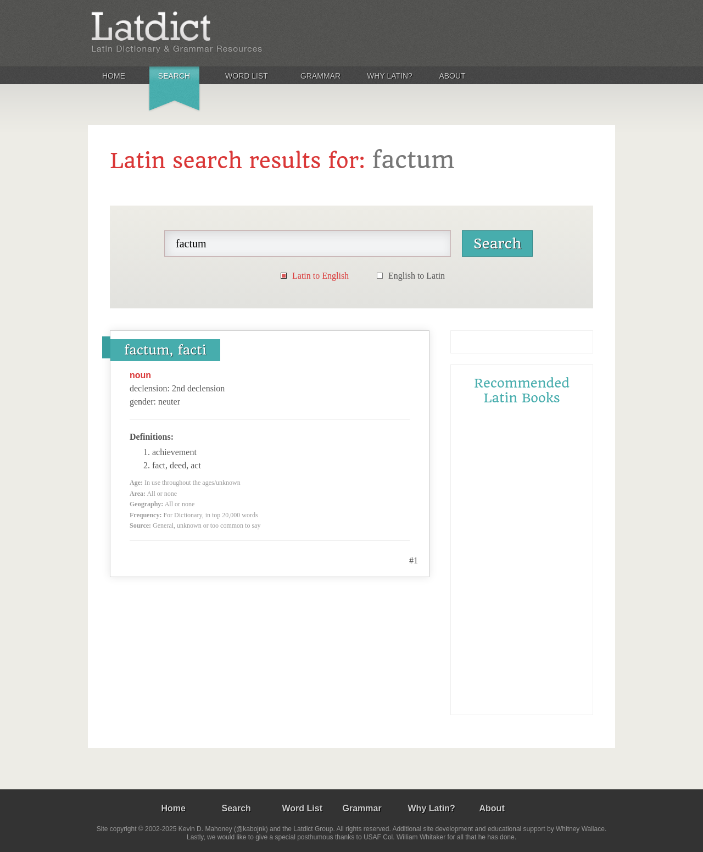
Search (174, 75)
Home (113, 75)
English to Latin (416, 275)
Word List (246, 75)
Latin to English (320, 275)
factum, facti (165, 350)
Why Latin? (389, 75)
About (452, 75)
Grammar (320, 75)
